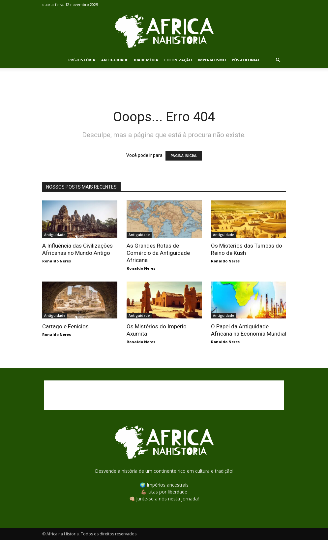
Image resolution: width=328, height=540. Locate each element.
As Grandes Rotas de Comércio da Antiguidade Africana (158, 252)
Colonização (178, 59)
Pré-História (81, 59)
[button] (278, 60)
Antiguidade (114, 59)
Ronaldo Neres (56, 260)
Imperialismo (212, 59)
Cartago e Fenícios (65, 326)
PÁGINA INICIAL (183, 156)
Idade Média (146, 59)
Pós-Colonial (246, 59)
